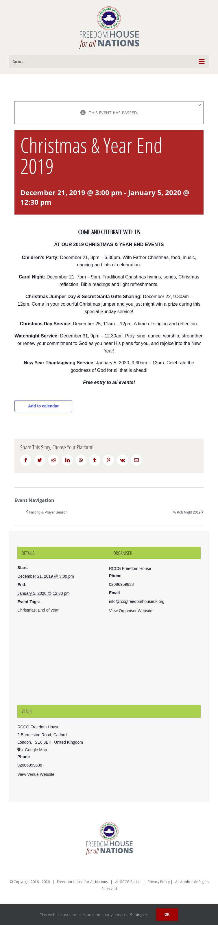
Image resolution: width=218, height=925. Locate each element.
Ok (167, 914)
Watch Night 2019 (187, 512)
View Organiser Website (130, 610)
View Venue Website (35, 774)
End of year (48, 610)
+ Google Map (34, 749)
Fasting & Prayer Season (48, 512)
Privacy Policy (159, 881)
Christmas (26, 610)
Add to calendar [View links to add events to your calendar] (43, 406)
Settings (138, 914)
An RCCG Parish (128, 881)
